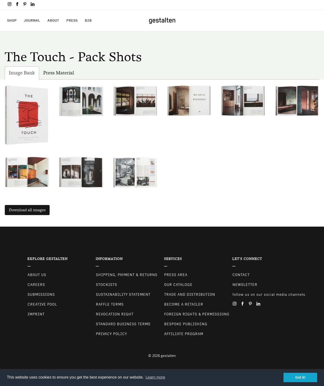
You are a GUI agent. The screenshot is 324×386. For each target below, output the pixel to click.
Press (72, 20)
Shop (12, 20)
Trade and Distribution (189, 294)
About (53, 20)
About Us (37, 275)
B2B (88, 20)
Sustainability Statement (123, 294)
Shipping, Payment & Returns (126, 275)
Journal (32, 20)
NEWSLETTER (244, 285)
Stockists (106, 285)
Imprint (36, 314)
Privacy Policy (111, 334)
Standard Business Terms (123, 324)
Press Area (175, 275)
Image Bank (24, 74)
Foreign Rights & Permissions (196, 314)
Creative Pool (42, 304)
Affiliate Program (183, 334)
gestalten (168, 356)
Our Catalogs (178, 285)
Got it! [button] (300, 377)
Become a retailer (183, 304)
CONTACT (241, 275)
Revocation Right (114, 314)
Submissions (41, 294)
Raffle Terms (110, 304)
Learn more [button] (155, 377)
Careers (36, 285)
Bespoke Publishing (185, 324)
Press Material (58, 73)
